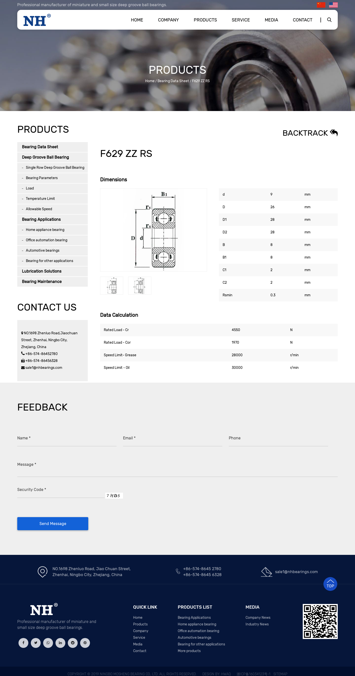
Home (137, 20)
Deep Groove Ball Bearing (45, 157)
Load (30, 188)
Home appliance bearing (45, 230)
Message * (26, 463)
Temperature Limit (40, 199)
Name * (24, 438)
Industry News (257, 619)
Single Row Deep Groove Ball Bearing (55, 168)
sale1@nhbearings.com (43, 368)
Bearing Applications (41, 219)
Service (241, 20)
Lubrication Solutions (41, 271)
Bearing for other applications (49, 261)
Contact (302, 20)
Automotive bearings (42, 250)
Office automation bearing (46, 240)
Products (205, 20)
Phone (235, 438)
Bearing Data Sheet (173, 81)
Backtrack (310, 133)
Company (168, 20)
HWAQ (226, 668)
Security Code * (31, 484)
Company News (258, 612)
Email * (129, 438)
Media (271, 20)
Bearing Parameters (42, 178)
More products (189, 645)
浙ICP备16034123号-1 (253, 668)
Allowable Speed (39, 209)
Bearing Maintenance (42, 281)
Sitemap (280, 668)
